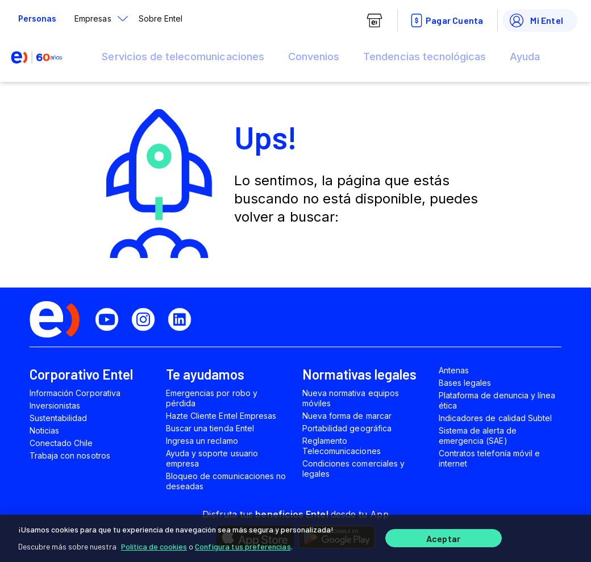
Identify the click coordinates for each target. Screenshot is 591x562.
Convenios (313, 57)
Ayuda (525, 57)
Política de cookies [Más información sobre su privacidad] (154, 544)
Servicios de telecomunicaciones (183, 57)
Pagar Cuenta (445, 20)
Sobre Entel (160, 18)
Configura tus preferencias (243, 544)
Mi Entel (535, 20)
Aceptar (443, 537)
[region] (295, 537)
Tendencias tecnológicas (424, 57)
